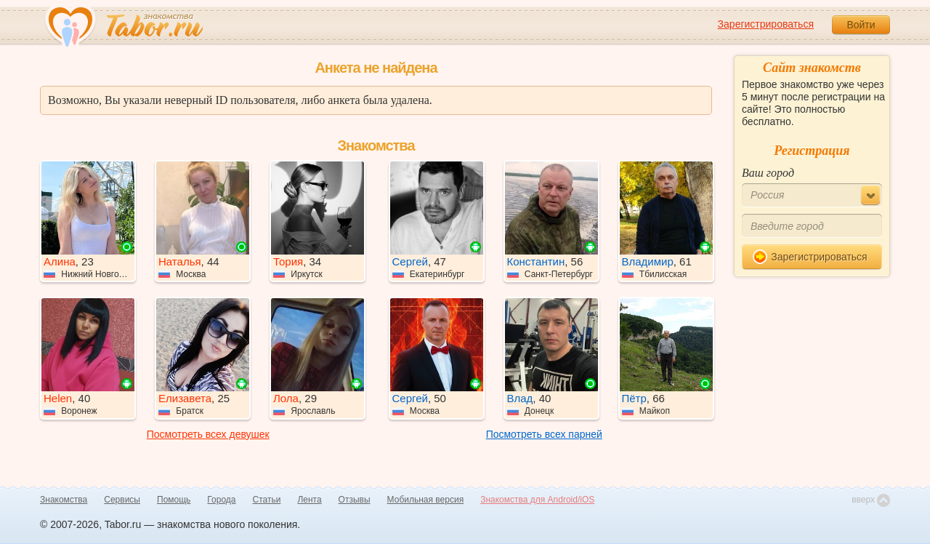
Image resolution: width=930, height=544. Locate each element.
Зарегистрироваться (766, 24)
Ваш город (768, 173)
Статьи (267, 500)
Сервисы (122, 500)
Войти (860, 25)
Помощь (173, 500)
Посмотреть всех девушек (208, 434)
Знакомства (63, 500)
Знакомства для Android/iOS (537, 500)
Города (221, 500)
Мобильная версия (425, 500)
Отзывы (355, 500)
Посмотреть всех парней (544, 434)
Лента (309, 500)
